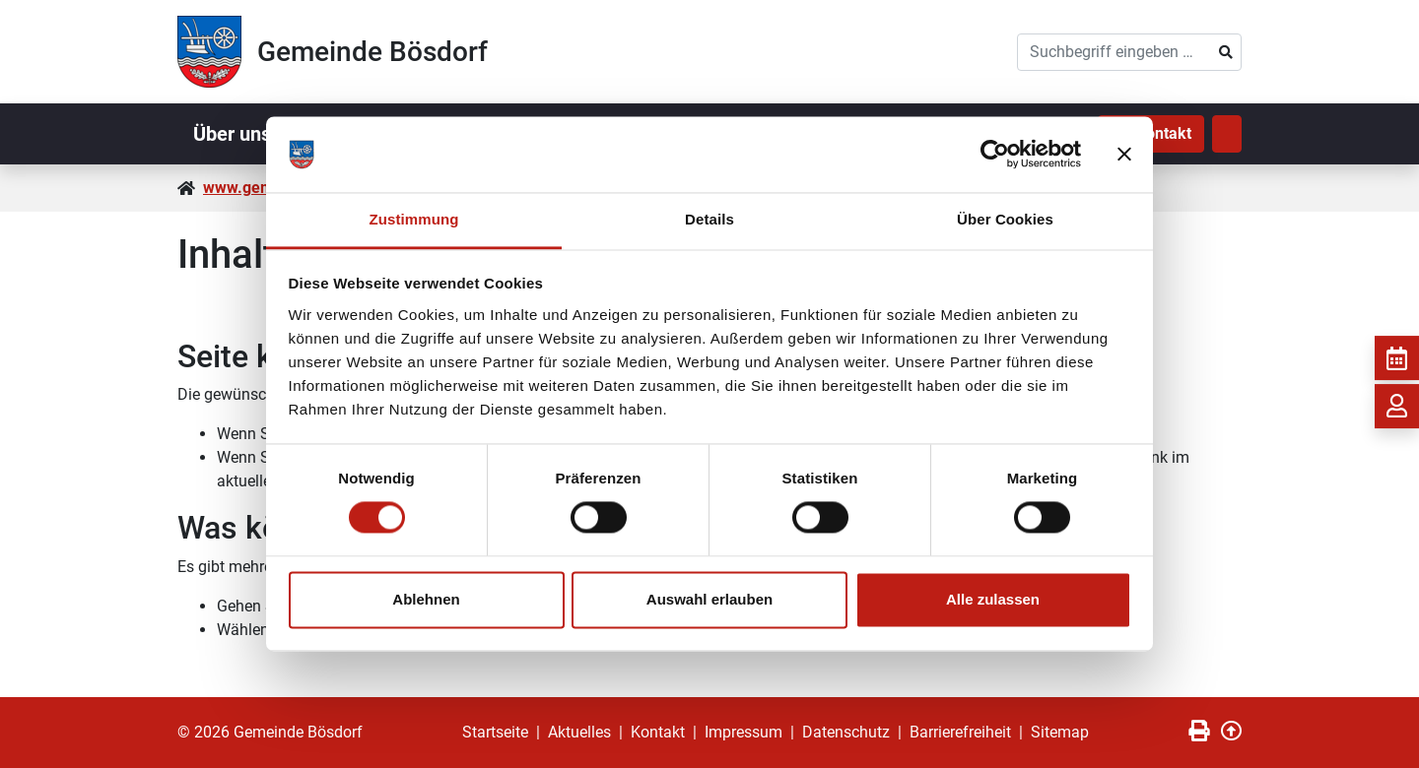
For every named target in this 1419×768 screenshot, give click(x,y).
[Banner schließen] (1124, 154)
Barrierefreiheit (960, 732)
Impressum (743, 732)
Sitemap (1060, 732)
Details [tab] (709, 219)
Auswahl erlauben (709, 599)
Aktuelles (579, 732)
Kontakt (658, 732)
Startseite (495, 732)
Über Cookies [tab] (1005, 219)
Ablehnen (425, 599)
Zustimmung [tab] (414, 219)
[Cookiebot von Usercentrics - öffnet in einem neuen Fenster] (995, 154)
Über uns (232, 134)
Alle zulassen (993, 599)
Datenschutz (846, 732)
